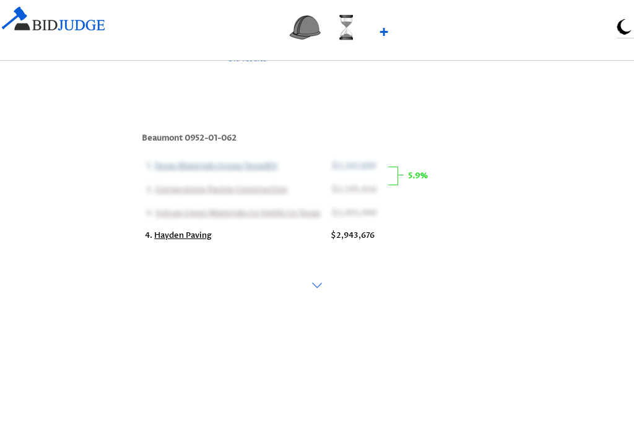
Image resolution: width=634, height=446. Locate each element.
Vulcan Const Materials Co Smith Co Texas (236, 211)
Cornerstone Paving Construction (220, 188)
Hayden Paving (183, 235)
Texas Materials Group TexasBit (214, 164)
